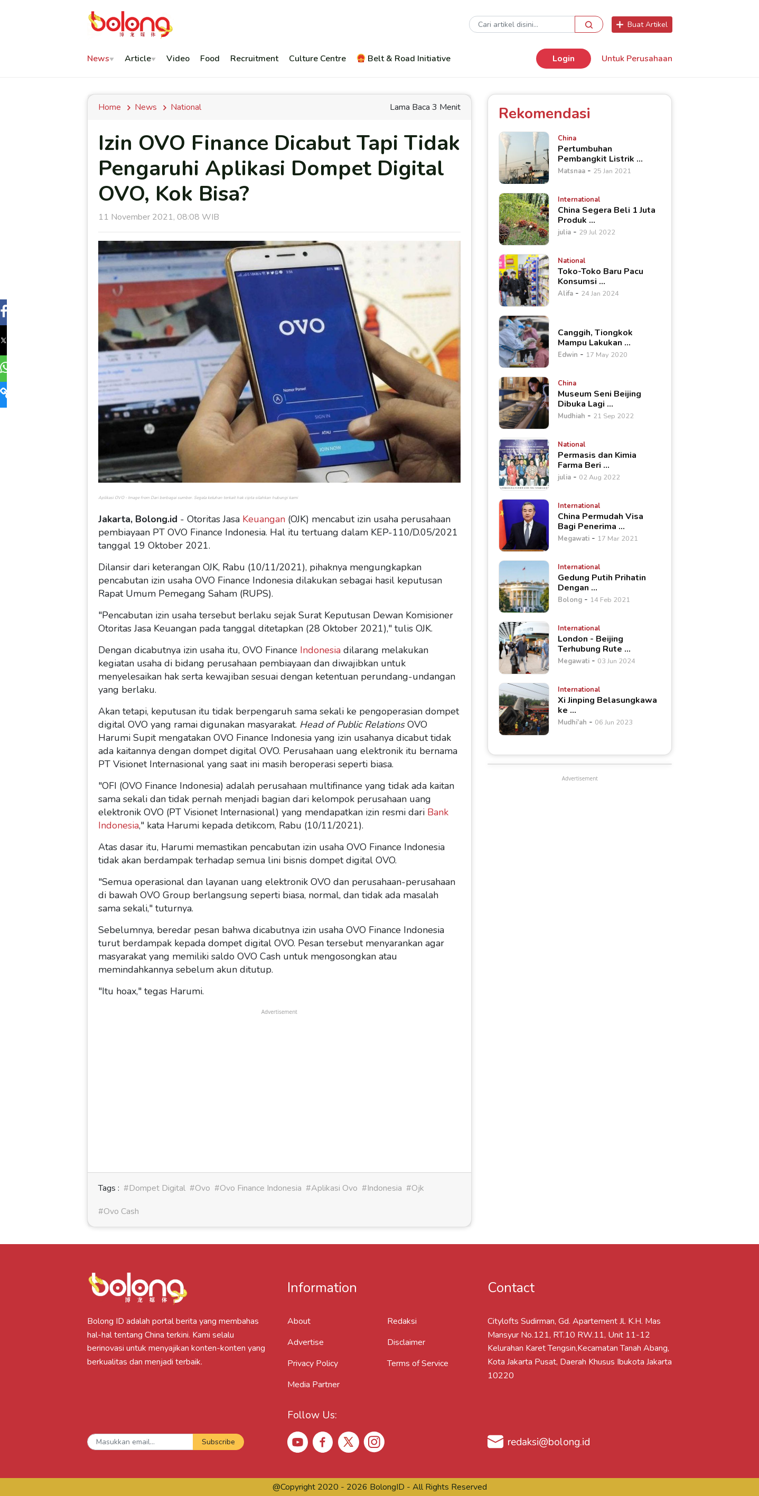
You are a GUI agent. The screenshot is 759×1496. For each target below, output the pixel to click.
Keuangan (263, 519)
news (146, 107)
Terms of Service (417, 1363)
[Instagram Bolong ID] (374, 1441)
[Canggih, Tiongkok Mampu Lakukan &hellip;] (524, 341)
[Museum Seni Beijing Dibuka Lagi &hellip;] (524, 403)
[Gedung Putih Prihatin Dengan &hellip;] (524, 586)
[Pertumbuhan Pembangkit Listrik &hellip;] (524, 157)
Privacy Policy (312, 1363)
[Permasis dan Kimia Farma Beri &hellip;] (524, 464)
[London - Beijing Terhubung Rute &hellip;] (524, 648)
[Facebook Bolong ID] (323, 1441)
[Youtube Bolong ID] (297, 1441)
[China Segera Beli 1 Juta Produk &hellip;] (524, 219)
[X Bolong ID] (348, 1442)
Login (563, 58)
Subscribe (218, 1442)
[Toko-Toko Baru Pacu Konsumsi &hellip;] (524, 280)
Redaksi (402, 1321)
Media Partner (313, 1384)
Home (111, 107)
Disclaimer (406, 1342)
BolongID (387, 1487)
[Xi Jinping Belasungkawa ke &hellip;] (524, 709)
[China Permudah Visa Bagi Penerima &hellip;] (524, 525)
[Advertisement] (279, 1091)
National (186, 107)
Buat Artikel (642, 25)
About (299, 1321)
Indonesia (320, 650)
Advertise (305, 1342)
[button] (12, 313)
